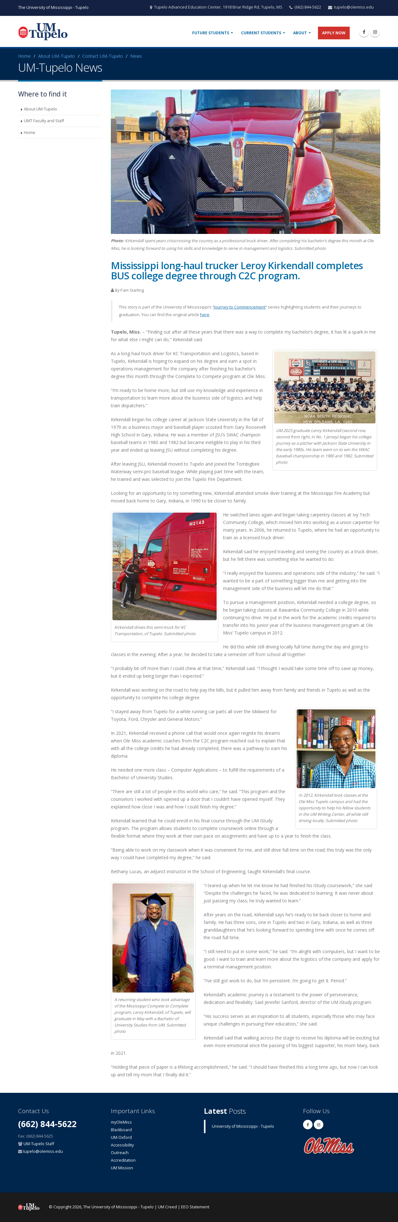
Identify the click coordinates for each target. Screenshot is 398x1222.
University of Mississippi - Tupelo (243, 1126)
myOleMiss (121, 1122)
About (300, 33)
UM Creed (167, 1207)
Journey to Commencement (240, 307)
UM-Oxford (121, 1137)
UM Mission (122, 1168)
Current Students (261, 33)
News (136, 56)
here (204, 314)
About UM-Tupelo (56, 56)
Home (24, 56)
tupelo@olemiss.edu (354, 7)
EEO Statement (195, 1207)
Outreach (120, 1152)
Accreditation (123, 1160)
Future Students (210, 33)
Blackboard (121, 1129)
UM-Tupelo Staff (39, 1143)
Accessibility (122, 1145)
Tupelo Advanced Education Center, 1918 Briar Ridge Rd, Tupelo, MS (218, 7)
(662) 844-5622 (307, 7)
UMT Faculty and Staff (44, 120)
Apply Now (334, 33)
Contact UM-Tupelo (102, 56)
